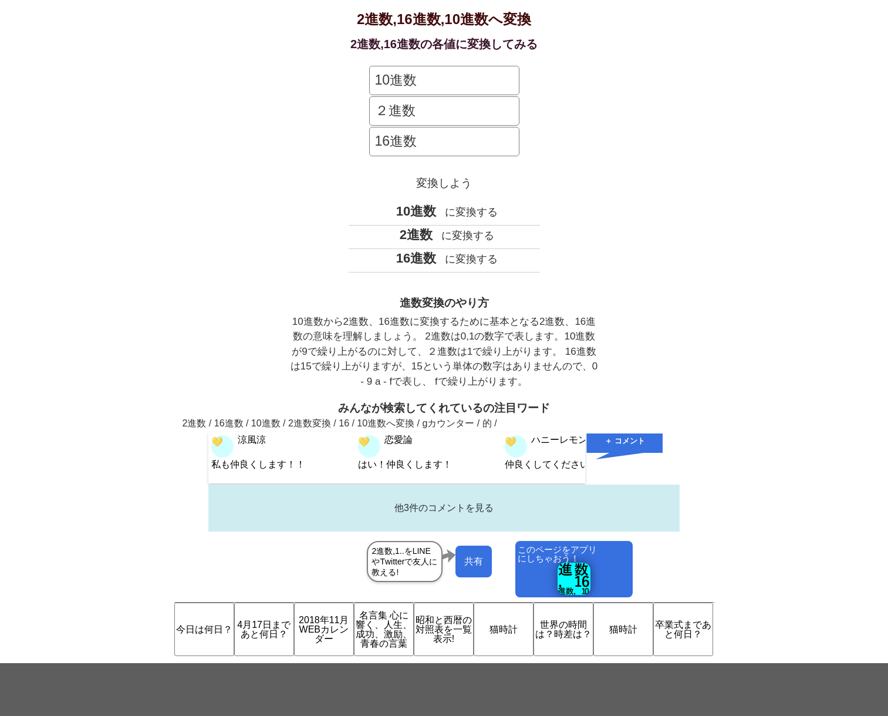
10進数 (396, 80)
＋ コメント (625, 440)
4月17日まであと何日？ (264, 629)
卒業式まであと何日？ (683, 629)
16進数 (396, 141)
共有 (473, 561)
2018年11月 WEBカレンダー (324, 629)
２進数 (395, 110)
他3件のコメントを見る (444, 508)
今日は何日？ (204, 629)
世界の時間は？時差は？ (563, 629)
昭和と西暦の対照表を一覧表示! (444, 629)
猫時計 (503, 629)
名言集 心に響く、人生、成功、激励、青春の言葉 (384, 629)
